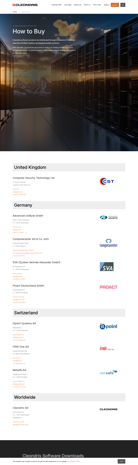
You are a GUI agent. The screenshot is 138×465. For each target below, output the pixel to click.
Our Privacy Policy (73, 461)
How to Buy (26, 12)
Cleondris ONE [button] (56, 5)
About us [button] (87, 5)
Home (15, 12)
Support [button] (106, 5)
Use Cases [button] (67, 5)
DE (123, 5)
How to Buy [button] (97, 5)
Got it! (121, 461)
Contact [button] (114, 5)
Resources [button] (77, 5)
